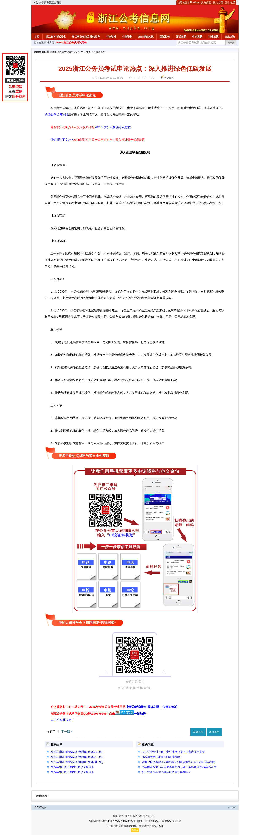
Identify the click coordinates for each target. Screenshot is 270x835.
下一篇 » (67, 731)
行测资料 (127, 36)
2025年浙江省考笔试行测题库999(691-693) (76, 756)
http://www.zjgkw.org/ (120, 820)
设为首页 (218, 2)
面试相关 (165, 36)
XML (161, 825)
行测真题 (213, 36)
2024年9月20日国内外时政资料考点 (72, 767)
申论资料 (111, 36)
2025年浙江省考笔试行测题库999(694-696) (76, 751)
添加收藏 (230, 2)
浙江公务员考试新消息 (64, 51)
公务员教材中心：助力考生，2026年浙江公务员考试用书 (115, 707)
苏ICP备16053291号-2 (168, 820)
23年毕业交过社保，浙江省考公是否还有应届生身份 (173, 751)
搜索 (231, 43)
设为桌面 (206, 2)
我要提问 (169, 77)
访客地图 (182, 2)
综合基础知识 (146, 36)
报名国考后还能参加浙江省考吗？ (162, 756)
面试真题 (181, 36)
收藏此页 (198, 732)
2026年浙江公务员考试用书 (71, 42)
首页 (36, 36)
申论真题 (197, 36)
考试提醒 (214, 732)
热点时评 (101, 51)
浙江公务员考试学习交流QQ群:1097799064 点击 (83, 713)
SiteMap (194, 2)
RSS (37, 807)
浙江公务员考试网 (56, 114)
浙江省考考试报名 (56, 36)
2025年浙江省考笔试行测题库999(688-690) (76, 762)
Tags (43, 807)
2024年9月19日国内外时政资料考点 (72, 772)
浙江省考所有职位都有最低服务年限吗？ (166, 772)
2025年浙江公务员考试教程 (113, 127)
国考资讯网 (40, 42)
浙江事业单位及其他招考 (86, 36)
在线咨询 (230, 36)
